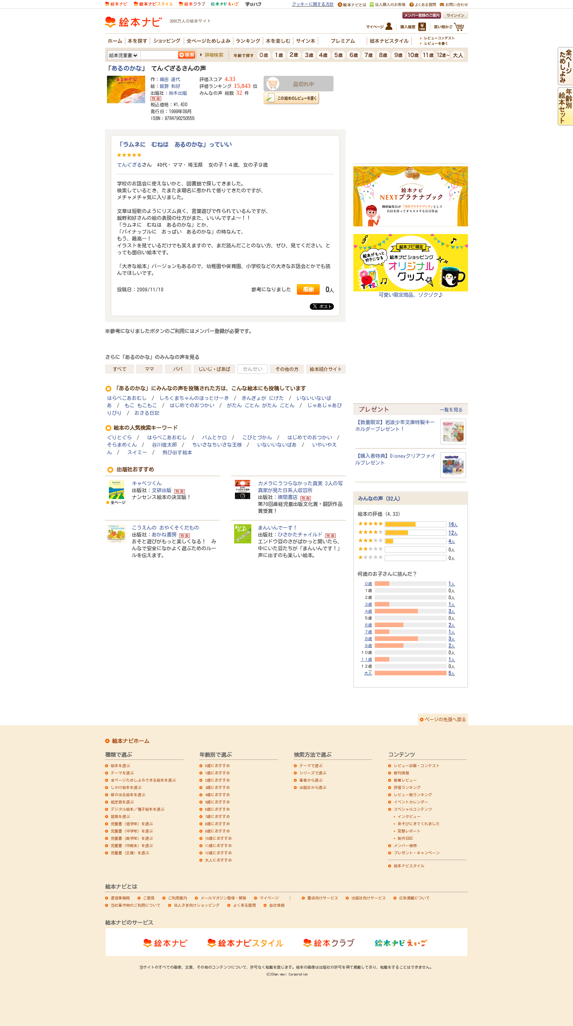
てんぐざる (129, 164)
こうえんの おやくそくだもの (165, 527)
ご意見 (149, 898)
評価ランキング (407, 787)
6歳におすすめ (217, 809)
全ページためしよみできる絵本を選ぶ (143, 780)
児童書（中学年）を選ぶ (132, 831)
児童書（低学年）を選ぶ (132, 824)
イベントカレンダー (411, 802)
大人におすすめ (218, 860)
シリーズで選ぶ (312, 773)
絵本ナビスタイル (409, 866)
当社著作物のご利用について (135, 905)
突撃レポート (409, 831)
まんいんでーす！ (278, 527)
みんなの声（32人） (380, 498)
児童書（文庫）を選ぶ (130, 853)
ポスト (322, 306)
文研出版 (162, 490)
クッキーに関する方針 (313, 4)
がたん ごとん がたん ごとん (261, 405)
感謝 (308, 289)
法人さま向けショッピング (197, 905)
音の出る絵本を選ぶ (128, 795)
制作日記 (405, 838)
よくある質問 (244, 905)
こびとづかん (257, 437)
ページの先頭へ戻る (445, 719)
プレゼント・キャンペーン (417, 853)
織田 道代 (170, 79)
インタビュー (409, 816)
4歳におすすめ (217, 795)
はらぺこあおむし (127, 398)
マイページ (269, 898)
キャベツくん (147, 483)
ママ (149, 369)
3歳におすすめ (217, 787)
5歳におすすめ (217, 802)
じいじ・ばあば (214, 369)
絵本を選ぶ (120, 765)
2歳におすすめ (217, 780)
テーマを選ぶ (122, 773)
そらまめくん (122, 444)
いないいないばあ (277, 444)
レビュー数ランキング (413, 795)
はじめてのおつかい (192, 405)
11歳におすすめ (218, 845)
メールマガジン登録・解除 (223, 898)
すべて (119, 369)
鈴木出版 (178, 93)
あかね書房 (164, 534)
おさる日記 (146, 413)
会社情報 (277, 905)
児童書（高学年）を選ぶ (132, 838)
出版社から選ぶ (312, 787)
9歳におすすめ (217, 831)
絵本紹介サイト (326, 369)
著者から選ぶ (310, 780)
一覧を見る (451, 409)
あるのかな (126, 68)
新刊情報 (401, 773)
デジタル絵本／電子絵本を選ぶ (137, 809)
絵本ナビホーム (130, 741)
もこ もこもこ (141, 405)
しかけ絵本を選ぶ (126, 787)
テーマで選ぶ (310, 765)
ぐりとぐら (119, 437)
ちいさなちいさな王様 (217, 444)
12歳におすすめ (218, 853)
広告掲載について (414, 898)
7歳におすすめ (217, 816)
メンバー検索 (405, 845)
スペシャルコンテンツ (413, 809)
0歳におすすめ (217, 765)
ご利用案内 (177, 898)
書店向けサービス (323, 898)
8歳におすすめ (217, 824)
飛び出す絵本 (177, 452)
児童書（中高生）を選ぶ (132, 845)
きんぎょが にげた (262, 398)
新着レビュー (405, 780)
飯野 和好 (170, 86)
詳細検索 (214, 54)
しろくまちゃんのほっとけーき (194, 398)
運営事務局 (120, 898)
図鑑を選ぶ (120, 816)
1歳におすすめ (217, 773)
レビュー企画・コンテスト (417, 765)
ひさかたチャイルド (300, 534)
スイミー (137, 452)
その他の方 (286, 369)
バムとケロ (214, 437)
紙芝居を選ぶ (122, 802)
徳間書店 (288, 497)
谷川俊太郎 (164, 444)
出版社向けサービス (368, 898)
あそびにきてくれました (419, 824)
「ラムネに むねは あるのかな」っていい (174, 144)
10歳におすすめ (218, 838)
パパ (178, 369)
